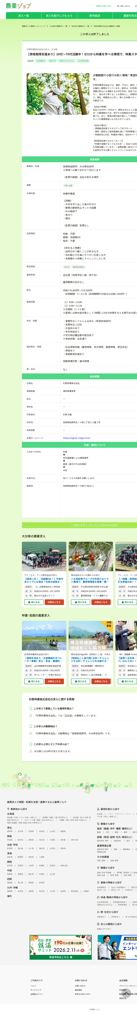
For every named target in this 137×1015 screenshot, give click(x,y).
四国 (9, 879)
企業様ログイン (36, 994)
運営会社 (122, 998)
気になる (35, 602)
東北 (9, 827)
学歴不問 (52, 60)
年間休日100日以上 (66, 60)
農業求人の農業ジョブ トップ (33, 26)
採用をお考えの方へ (83, 994)
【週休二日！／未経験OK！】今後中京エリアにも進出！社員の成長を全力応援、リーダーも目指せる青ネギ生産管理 (43, 580)
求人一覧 (23, 15)
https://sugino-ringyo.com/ (76, 437)
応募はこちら (54, 602)
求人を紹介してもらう (59, 15)
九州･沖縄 (12, 887)
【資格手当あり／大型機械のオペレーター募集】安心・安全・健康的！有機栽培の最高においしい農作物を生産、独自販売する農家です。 (43, 659)
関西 (9, 862)
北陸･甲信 (12, 844)
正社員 (30, 60)
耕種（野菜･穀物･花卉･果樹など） (115, 837)
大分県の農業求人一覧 (58, 26)
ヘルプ (33, 986)
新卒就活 (94, 15)
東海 (9, 853)
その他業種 (103, 857)
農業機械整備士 (78, 267)
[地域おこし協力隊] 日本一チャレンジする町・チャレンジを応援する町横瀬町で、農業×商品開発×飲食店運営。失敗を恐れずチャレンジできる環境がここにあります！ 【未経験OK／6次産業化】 (90, 659)
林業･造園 (68, 185)
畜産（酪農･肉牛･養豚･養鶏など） (115, 828)
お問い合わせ (80, 986)
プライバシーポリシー (128, 986)
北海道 (10, 813)
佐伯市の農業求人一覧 (80, 26)
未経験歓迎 (40, 60)
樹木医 (67, 267)
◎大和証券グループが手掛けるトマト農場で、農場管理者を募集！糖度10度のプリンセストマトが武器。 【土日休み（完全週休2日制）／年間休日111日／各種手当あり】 (90, 580)
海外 (9, 896)
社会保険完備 (83, 60)
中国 (9, 870)
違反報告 (78, 990)
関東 (9, 836)
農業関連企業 (104, 845)
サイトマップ (35, 990)
